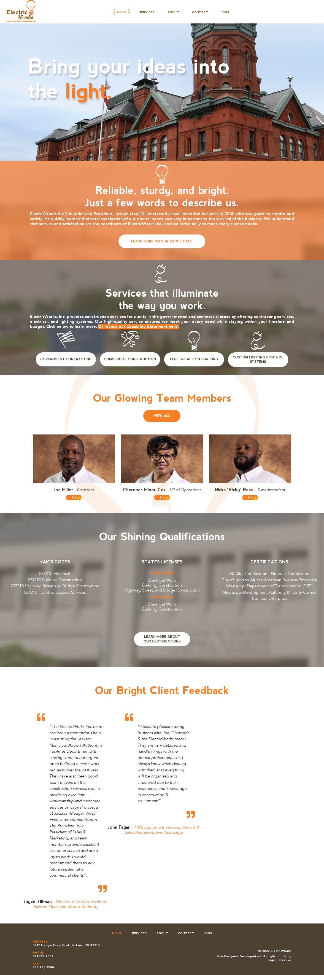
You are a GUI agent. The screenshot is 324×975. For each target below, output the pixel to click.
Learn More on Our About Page (162, 241)
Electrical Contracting (194, 359)
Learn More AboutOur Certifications (162, 639)
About (173, 12)
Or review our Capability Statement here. (138, 326)
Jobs (225, 12)
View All (162, 415)
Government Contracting (65, 359)
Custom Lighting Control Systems (258, 360)
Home (121, 12)
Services (147, 12)
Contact (200, 12)
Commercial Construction (130, 359)
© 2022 (264, 950)
